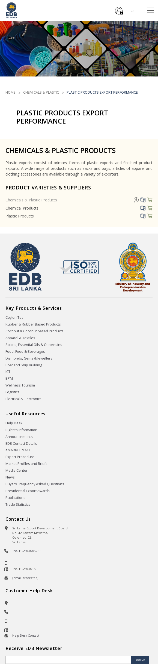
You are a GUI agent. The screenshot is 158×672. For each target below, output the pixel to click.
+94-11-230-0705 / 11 (26, 551)
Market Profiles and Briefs (26, 463)
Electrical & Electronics (23, 399)
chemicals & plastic (41, 92)
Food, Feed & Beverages (25, 351)
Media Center (16, 470)
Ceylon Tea (14, 317)
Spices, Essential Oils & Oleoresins (33, 344)
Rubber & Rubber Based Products (33, 324)
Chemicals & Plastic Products (31, 199)
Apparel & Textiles (20, 338)
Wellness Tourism (20, 385)
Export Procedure (19, 457)
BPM (9, 378)
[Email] (68, 660)
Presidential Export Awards (27, 491)
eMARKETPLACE (18, 450)
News (10, 477)
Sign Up (140, 659)
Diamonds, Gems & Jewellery (28, 358)
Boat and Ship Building (23, 365)
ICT (7, 371)
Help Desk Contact (25, 635)
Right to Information (21, 430)
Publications (15, 497)
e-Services (119, 9)
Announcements (19, 436)
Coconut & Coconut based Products (34, 331)
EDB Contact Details (21, 443)
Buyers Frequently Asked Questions (34, 484)
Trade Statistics (17, 504)
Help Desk (13, 423)
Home (10, 92)
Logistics (12, 392)
